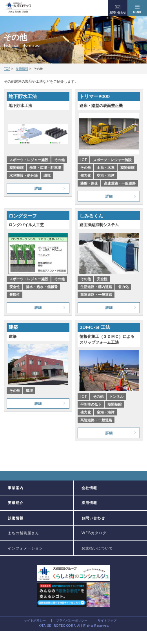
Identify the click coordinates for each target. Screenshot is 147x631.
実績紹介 (16, 502)
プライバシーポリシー (71, 620)
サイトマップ (107, 620)
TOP (7, 69)
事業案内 (16, 488)
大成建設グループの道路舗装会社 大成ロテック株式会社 (18, 8)
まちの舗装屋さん (23, 533)
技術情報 (22, 69)
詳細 (38, 188)
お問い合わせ (93, 518)
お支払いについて (97, 548)
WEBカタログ (94, 533)
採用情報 (89, 502)
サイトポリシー (35, 620)
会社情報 (89, 488)
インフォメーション (25, 548)
